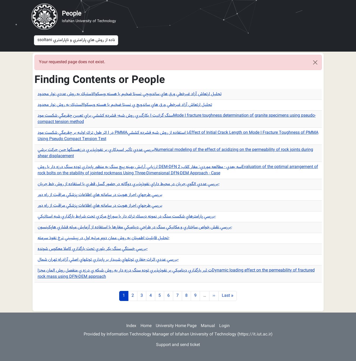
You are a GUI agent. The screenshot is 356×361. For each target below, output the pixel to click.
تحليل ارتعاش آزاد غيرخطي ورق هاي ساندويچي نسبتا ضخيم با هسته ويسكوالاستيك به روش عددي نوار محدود (130, 94)
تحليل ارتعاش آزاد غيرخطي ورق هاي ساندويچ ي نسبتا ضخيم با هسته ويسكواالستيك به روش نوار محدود (125, 105)
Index (131, 326)
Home (146, 326)
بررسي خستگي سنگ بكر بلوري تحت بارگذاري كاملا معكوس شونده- (93, 249)
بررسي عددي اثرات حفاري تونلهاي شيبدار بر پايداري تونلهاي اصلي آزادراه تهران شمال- (108, 259)
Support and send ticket (178, 345)
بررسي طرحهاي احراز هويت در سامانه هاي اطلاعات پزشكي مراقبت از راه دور (100, 195)
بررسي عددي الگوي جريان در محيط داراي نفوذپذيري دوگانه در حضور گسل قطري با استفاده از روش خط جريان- (128, 184)
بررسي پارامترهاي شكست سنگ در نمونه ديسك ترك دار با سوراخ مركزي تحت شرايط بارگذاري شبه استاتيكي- (127, 216)
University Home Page (176, 326)
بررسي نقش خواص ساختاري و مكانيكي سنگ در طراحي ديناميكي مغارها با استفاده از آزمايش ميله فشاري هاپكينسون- (135, 227)
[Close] (315, 62)
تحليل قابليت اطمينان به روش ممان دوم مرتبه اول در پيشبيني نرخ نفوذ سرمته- (103, 238)
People (71, 14)
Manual (208, 326)
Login (224, 326)
